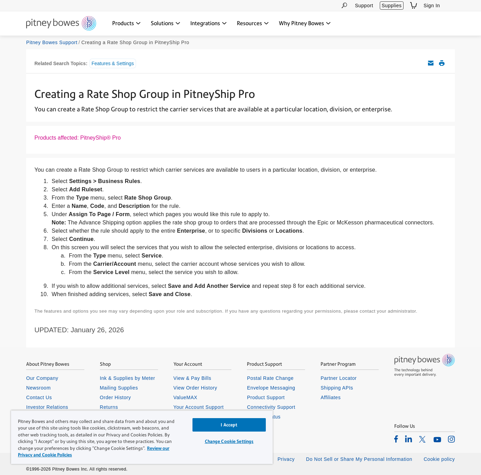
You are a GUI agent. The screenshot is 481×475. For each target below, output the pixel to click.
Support (364, 5)
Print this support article (441, 63)
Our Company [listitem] (42, 378)
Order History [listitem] (115, 397)
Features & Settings (113, 63)
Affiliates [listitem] (331, 397)
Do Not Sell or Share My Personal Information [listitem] (359, 459)
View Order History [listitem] (195, 388)
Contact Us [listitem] (39, 397)
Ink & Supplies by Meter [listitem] (127, 378)
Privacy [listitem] (286, 459)
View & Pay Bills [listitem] (192, 378)
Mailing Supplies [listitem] (119, 388)
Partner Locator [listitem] (339, 378)
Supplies (391, 5)
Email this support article (430, 63)
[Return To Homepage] (61, 24)
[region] (142, 437)
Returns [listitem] (109, 407)
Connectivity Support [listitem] (271, 407)
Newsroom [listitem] (38, 388)
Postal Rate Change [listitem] (270, 378)
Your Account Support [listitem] (199, 407)
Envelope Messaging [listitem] (271, 388)
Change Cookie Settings (229, 441)
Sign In (432, 5)
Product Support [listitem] (266, 397)
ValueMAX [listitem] (186, 397)
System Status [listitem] (264, 417)
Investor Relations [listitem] (47, 407)
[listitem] (396, 439)
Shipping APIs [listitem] (337, 388)
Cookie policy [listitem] (439, 459)
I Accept (229, 424)
